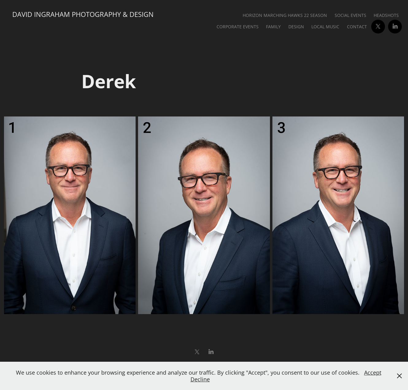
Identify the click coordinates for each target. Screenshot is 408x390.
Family (273, 27)
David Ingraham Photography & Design (83, 14)
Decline (200, 379)
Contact (357, 27)
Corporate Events (238, 27)
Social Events (350, 15)
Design (296, 27)
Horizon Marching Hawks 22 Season (285, 15)
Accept (372, 372)
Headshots (386, 15)
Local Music (325, 27)
